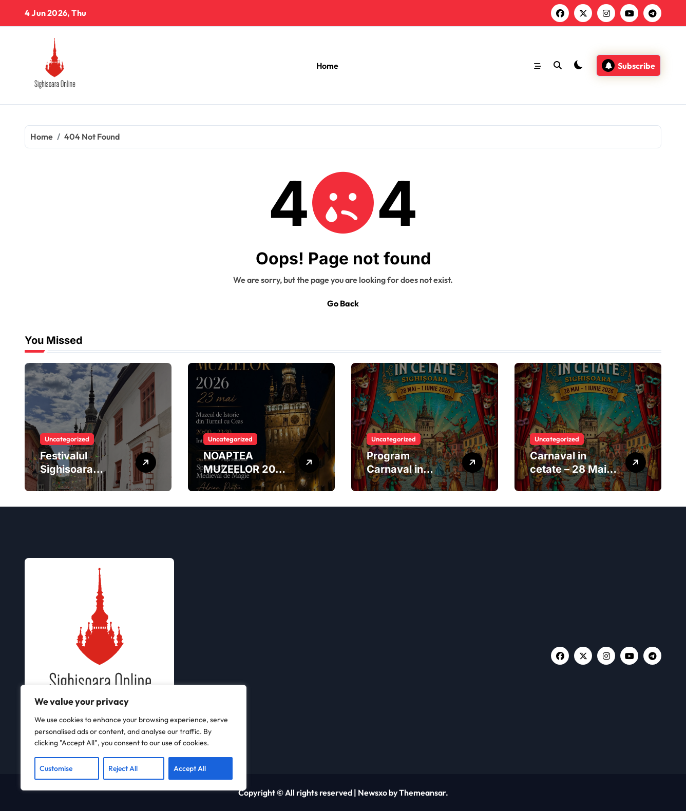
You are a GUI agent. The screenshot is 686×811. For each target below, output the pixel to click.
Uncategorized (67, 439)
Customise (56, 768)
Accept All (190, 768)
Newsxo (372, 792)
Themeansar (422, 792)
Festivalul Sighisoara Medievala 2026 (81, 469)
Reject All (123, 768)
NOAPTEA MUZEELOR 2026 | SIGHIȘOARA (246, 469)
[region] (133, 737)
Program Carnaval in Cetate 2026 (398, 469)
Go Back (343, 303)
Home (327, 66)
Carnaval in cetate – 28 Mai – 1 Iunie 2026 (572, 469)
